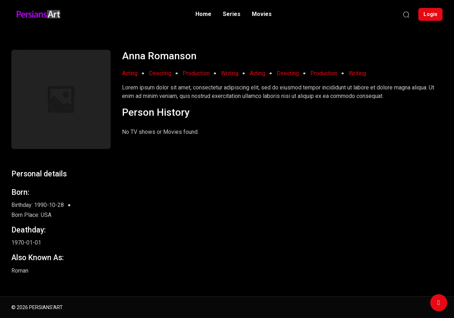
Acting (130, 73)
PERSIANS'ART (46, 307)
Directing (160, 73)
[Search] (406, 14)
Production (196, 73)
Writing (229, 73)
